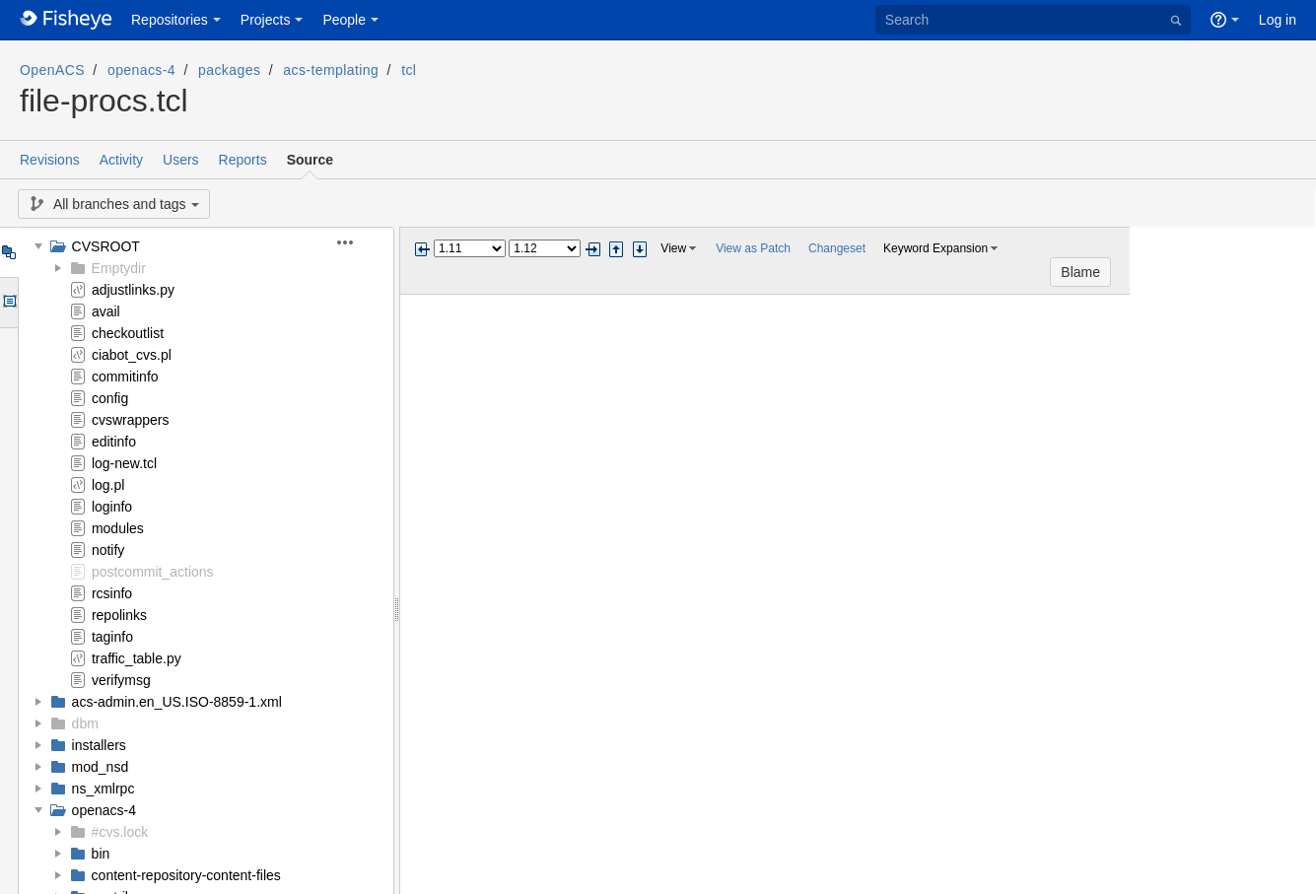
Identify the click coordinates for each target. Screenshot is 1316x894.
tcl (408, 70)
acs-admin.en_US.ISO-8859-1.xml (177, 702)
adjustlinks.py (133, 290)
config (110, 398)
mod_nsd (100, 767)
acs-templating (331, 70)
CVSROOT (106, 246)
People (344, 20)
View (673, 248)
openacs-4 (141, 70)
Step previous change (616, 249)
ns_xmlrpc (103, 788)
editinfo (114, 441)
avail (106, 311)
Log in (1277, 20)
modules (118, 528)
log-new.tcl (124, 463)
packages (229, 70)
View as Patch (753, 248)
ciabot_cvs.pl (132, 355)
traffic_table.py (136, 658)
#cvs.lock (120, 832)
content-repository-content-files (186, 875)
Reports (243, 160)
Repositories (169, 20)
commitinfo (125, 376)
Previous (422, 249)
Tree (8, 252)
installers (99, 745)
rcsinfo (112, 593)
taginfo (112, 637)
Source (310, 160)
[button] (356, 242)
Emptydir (119, 268)
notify (108, 550)
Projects (266, 20)
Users (181, 160)
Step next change (640, 249)
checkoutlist (128, 333)
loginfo (112, 507)
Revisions (50, 160)
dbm (85, 723)
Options (8, 302)
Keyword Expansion (935, 248)
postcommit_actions (153, 572)
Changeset (837, 248)
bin (101, 853)
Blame (1266, 249)
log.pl (108, 485)
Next (592, 249)
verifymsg (121, 680)
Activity (121, 160)
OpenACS (52, 70)
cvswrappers (131, 420)
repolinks (119, 615)
